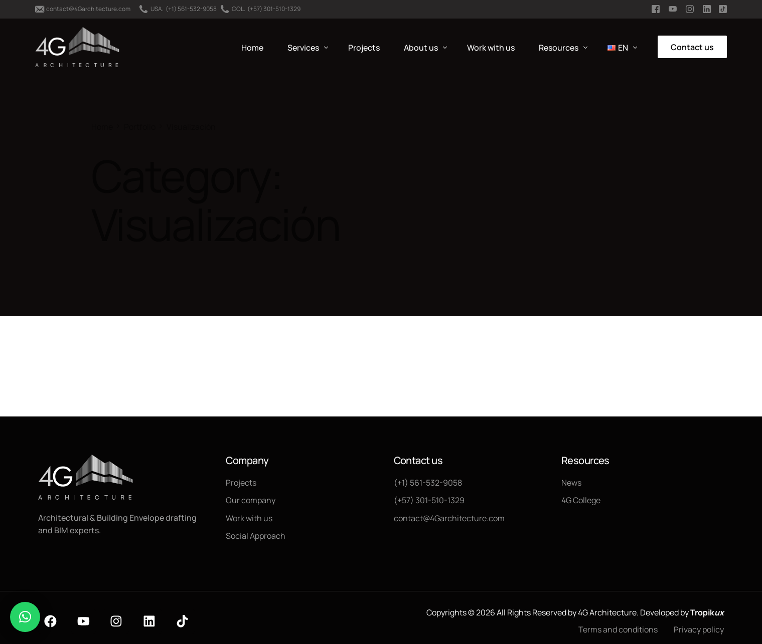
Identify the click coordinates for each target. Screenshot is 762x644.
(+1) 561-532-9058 (191, 9)
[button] (25, 617)
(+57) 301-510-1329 (273, 9)
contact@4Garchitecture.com (88, 9)
